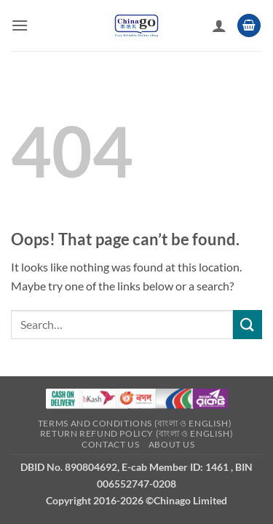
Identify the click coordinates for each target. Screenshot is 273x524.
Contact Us (110, 444)
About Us (172, 444)
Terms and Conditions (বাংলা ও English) (135, 423)
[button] (19, 25)
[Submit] (247, 324)
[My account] (219, 25)
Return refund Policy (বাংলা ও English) (136, 433)
